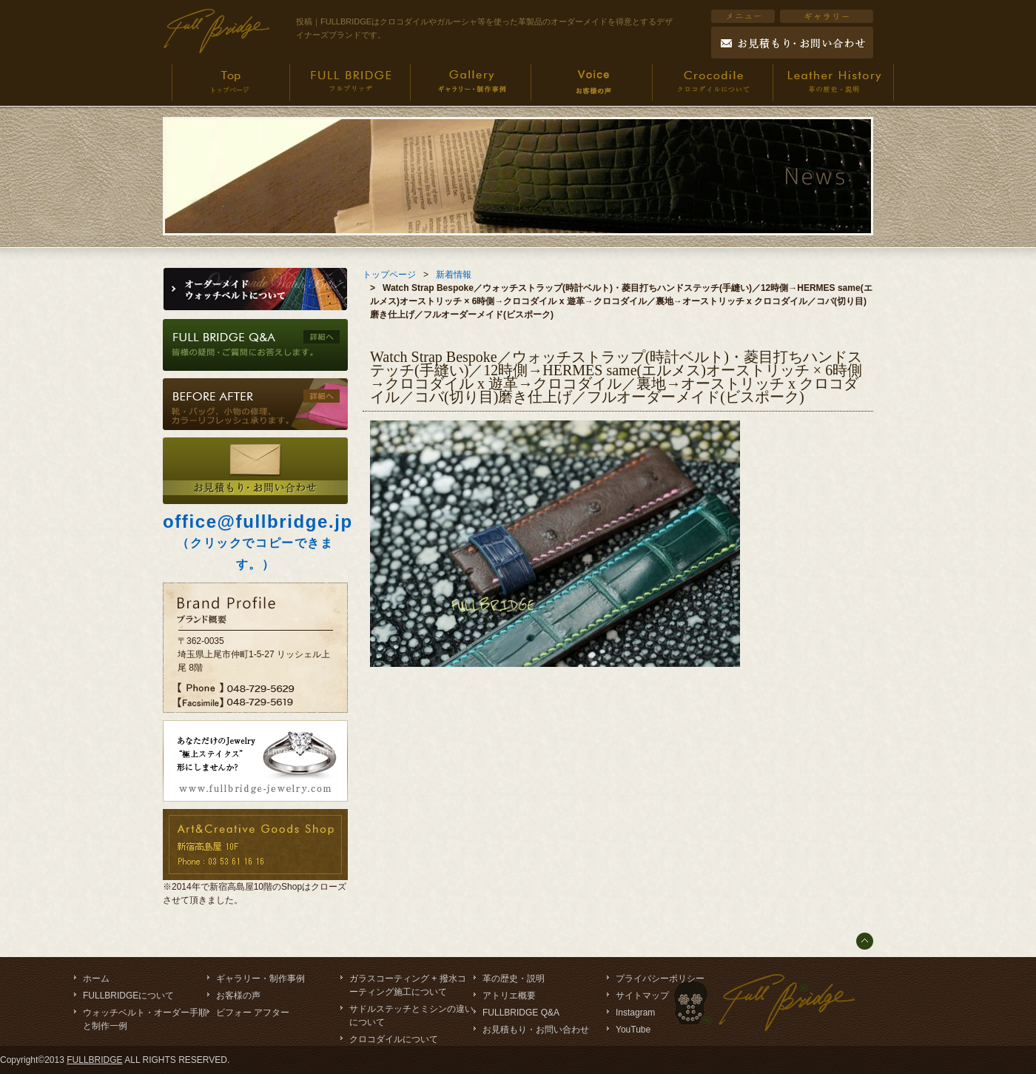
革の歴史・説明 (513, 978)
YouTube (633, 1029)
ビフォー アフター (252, 1012)
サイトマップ (642, 995)
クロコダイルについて (393, 1039)
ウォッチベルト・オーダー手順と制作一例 (145, 1019)
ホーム (96, 978)
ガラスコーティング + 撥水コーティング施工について (407, 985)
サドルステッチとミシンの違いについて (411, 1015)
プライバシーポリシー (660, 978)
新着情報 (453, 274)
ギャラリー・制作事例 (260, 978)
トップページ (389, 274)
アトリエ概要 (509, 995)
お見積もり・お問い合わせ (535, 1029)
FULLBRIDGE (94, 1060)
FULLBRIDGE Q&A (520, 1012)
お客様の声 (238, 995)
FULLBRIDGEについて (128, 995)
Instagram (635, 1012)
